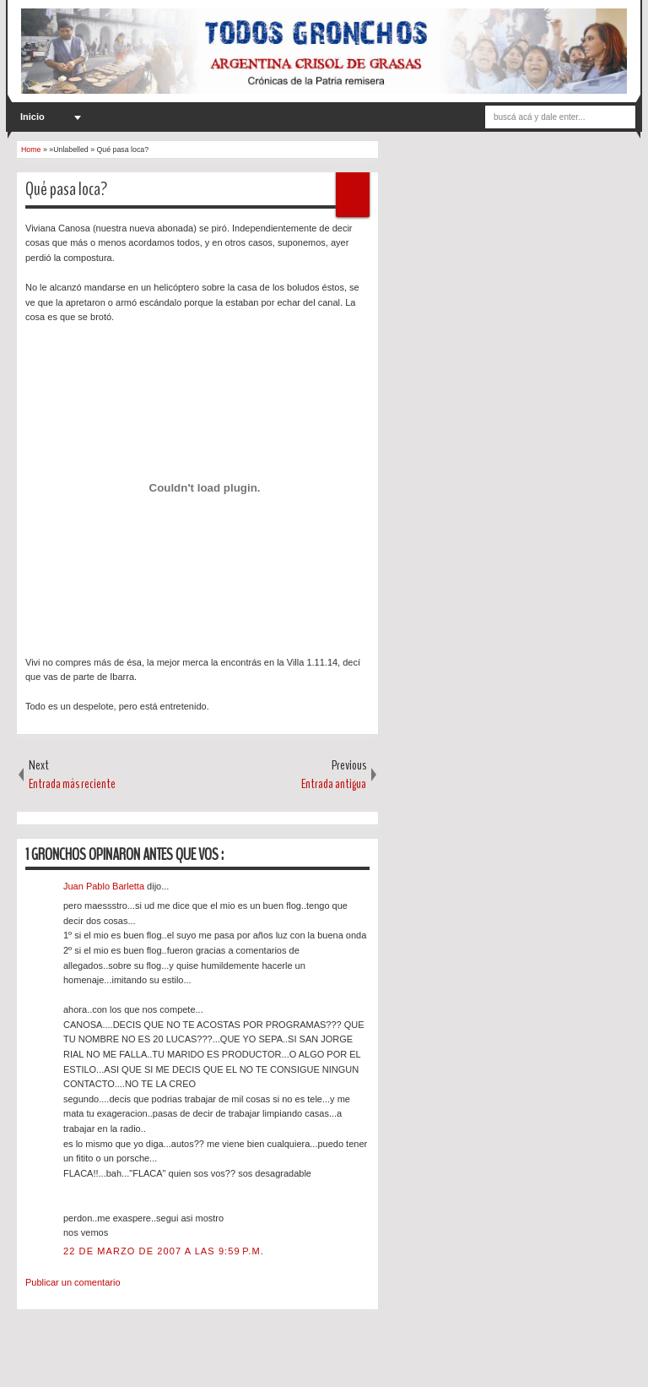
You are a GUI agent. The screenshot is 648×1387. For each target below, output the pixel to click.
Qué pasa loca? (66, 189)
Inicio (32, 117)
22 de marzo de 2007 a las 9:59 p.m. (163, 1251)
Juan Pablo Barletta (105, 886)
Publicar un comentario (73, 1282)
